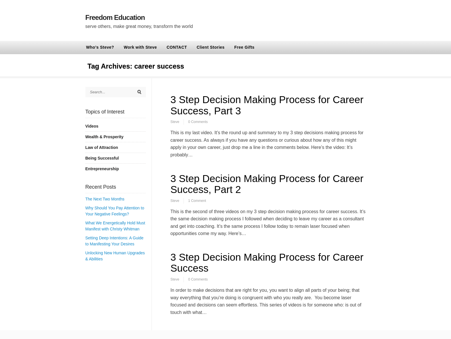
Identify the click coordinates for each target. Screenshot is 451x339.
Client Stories (211, 47)
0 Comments (198, 122)
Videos (92, 126)
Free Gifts (244, 47)
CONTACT (177, 47)
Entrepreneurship (102, 168)
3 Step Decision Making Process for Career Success (267, 262)
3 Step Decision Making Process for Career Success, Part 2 (267, 184)
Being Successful (102, 158)
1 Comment (197, 201)
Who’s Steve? (100, 47)
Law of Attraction (101, 147)
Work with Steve (140, 47)
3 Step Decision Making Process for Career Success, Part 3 (267, 105)
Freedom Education (115, 17)
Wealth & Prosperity (104, 137)
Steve (175, 122)
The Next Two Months (105, 199)
